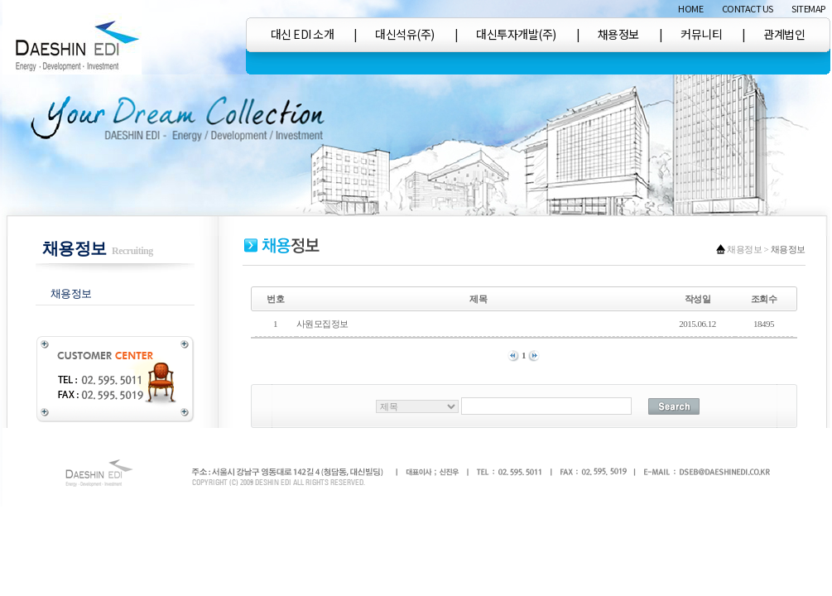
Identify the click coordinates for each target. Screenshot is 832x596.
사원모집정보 (323, 324)
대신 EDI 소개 (302, 33)
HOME (690, 8)
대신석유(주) (405, 33)
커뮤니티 (701, 33)
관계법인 (784, 33)
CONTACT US (747, 8)
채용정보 (618, 33)
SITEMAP (808, 8)
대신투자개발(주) (516, 33)
